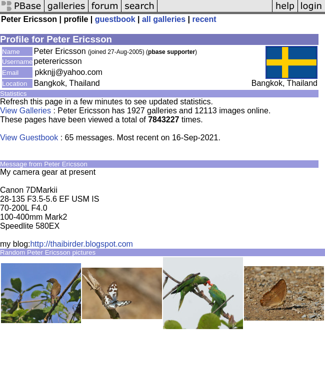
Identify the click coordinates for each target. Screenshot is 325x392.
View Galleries (25, 110)
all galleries (164, 19)
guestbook (115, 19)
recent (204, 19)
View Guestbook (29, 137)
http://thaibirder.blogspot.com (81, 244)
